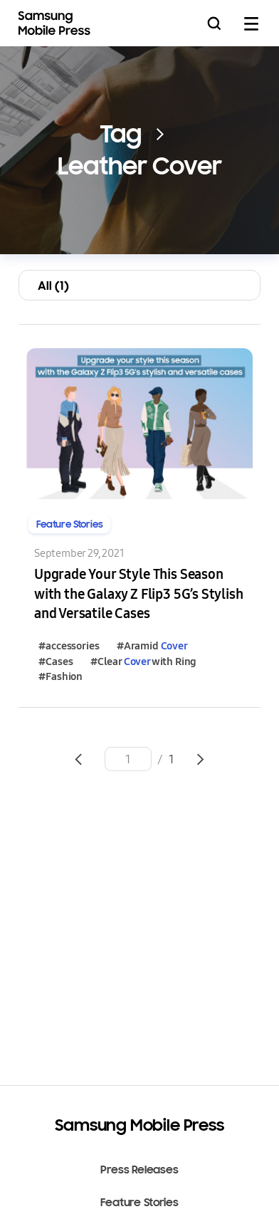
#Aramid (152, 645)
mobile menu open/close (251, 23)
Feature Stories (139, 1203)
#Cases (55, 661)
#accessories (68, 645)
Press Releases (139, 1170)
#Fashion (60, 676)
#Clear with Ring (143, 661)
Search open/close (214, 23)
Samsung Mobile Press (57, 23)
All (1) (53, 285)
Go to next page (201, 759)
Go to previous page (78, 759)
